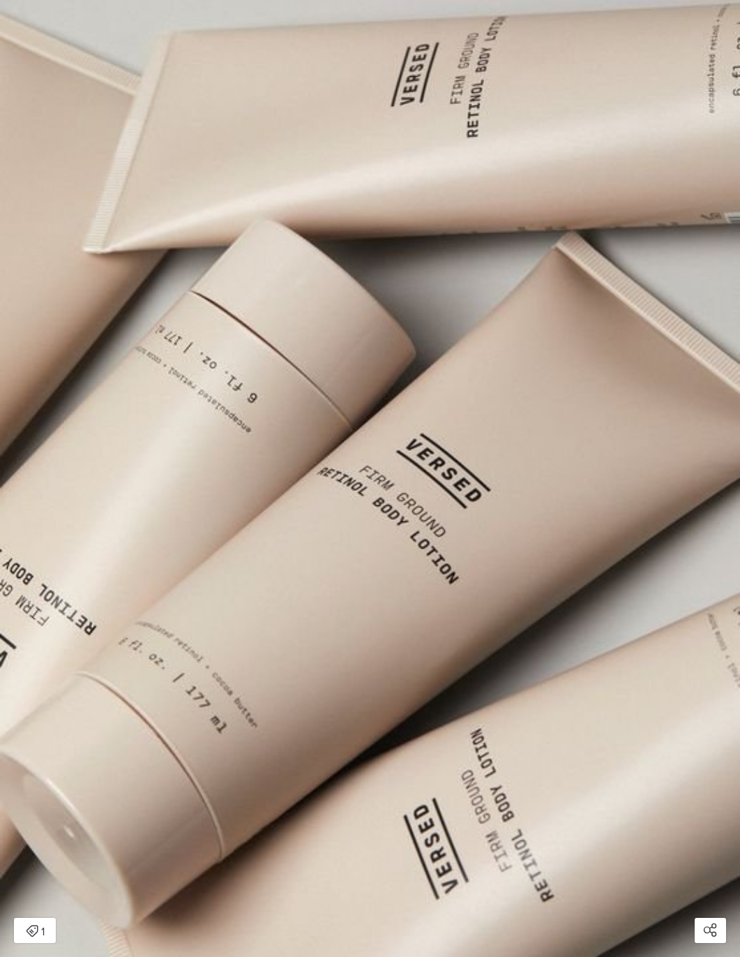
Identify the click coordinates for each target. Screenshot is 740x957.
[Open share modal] (710, 930)
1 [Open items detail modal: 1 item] (35, 932)
